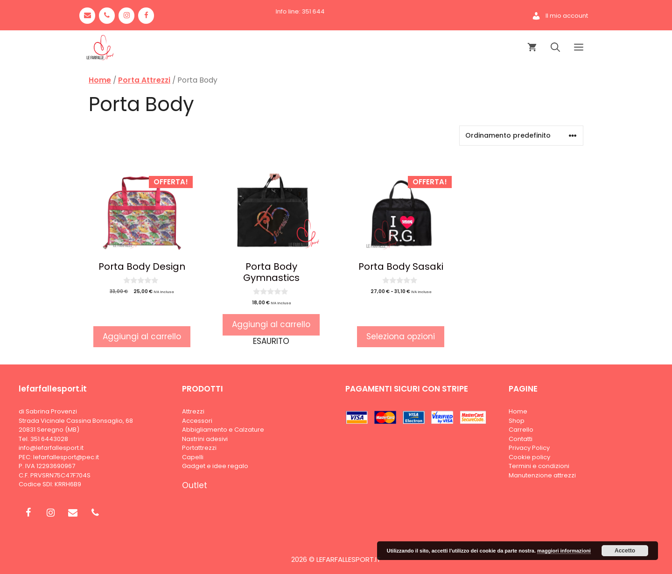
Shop (517, 420)
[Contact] (87, 15)
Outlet (194, 485)
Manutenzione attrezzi (542, 475)
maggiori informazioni (564, 550)
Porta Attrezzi (144, 80)
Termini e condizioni (539, 466)
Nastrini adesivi (205, 438)
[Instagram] (126, 15)
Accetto (625, 550)
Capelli (192, 457)
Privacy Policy (529, 447)
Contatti (520, 438)
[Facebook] (146, 15)
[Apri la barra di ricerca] (555, 47)
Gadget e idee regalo (215, 466)
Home (100, 80)
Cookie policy (529, 457)
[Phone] (107, 15)
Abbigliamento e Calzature (223, 429)
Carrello (521, 429)
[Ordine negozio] (521, 136)
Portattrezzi (199, 447)
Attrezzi (193, 411)
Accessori (197, 420)
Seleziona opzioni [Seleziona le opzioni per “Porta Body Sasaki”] (400, 336)
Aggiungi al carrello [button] (142, 336)
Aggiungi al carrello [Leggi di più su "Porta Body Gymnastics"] (271, 324)
